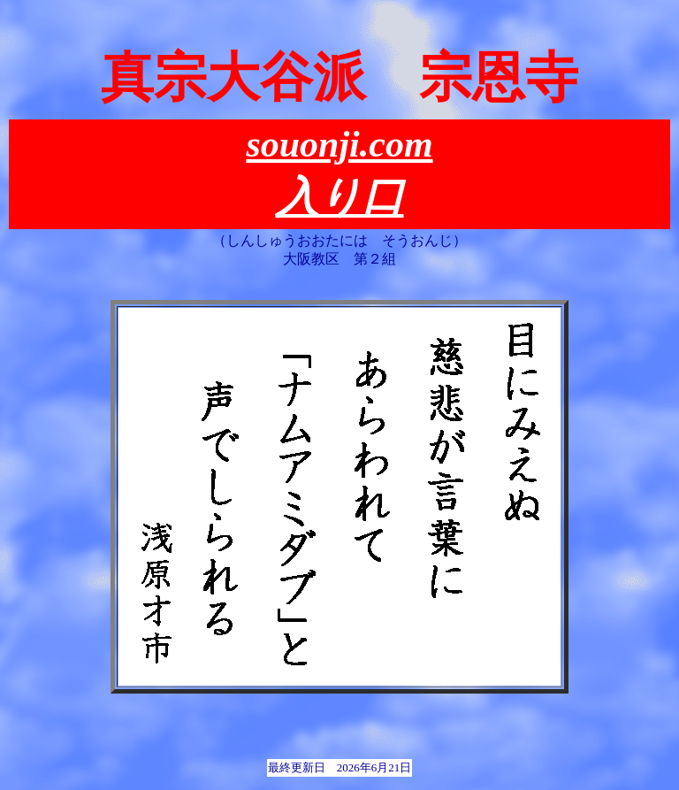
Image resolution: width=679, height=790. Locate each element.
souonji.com (339, 144)
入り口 (340, 196)
